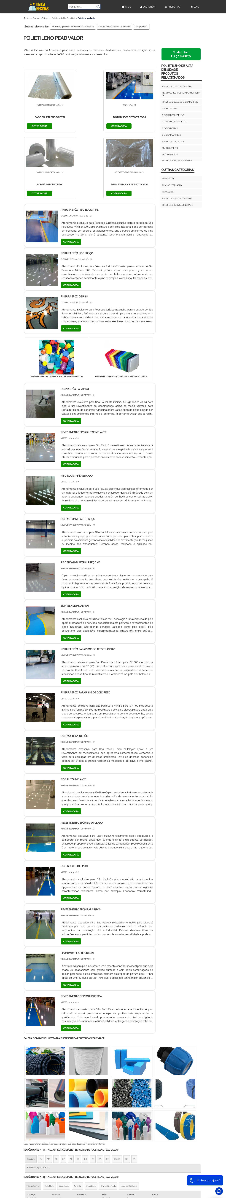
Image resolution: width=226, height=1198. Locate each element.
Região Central (33, 1119)
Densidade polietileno (173, 115)
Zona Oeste (64, 1119)
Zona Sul (77, 1119)
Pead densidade (170, 154)
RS (85, 1092)
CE (107, 1092)
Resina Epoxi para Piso (126, 1158)
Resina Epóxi (121, 1153)
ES (56, 1092)
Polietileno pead (170, 108)
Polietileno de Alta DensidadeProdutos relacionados (177, 72)
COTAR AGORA (39, 125)
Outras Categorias (177, 170)
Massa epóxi (168, 178)
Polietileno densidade (173, 141)
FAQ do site (177, 1170)
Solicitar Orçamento (181, 54)
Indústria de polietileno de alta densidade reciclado (73, 26)
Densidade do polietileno (174, 121)
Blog (195, 7)
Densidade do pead (171, 135)
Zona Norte (49, 1119)
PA (134, 1092)
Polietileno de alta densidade (177, 86)
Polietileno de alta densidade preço (180, 102)
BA (100, 1092)
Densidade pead (170, 128)
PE (93, 1092)
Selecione (31, 1092)
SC (78, 1092)
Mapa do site (176, 1164)
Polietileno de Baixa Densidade (177, 205)
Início (126, 7)
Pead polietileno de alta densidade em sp (181, 94)
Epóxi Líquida (122, 1169)
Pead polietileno (141, 26)
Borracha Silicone (125, 1175)
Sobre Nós (147, 7)
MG (48, 1092)
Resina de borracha (172, 185)
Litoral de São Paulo (129, 1119)
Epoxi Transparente (125, 1164)
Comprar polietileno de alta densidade (114, 26)
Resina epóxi (168, 191)
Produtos (172, 7)
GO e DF (117, 1092)
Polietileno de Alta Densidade (177, 198)
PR (71, 1092)
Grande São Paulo (108, 1119)
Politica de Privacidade (171, 1175)
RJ (41, 1092)
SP (63, 1092)
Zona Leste (91, 1119)
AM (126, 1092)
